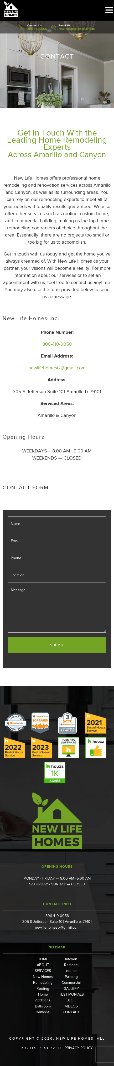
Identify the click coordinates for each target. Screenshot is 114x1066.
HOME (43, 959)
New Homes (43, 977)
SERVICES (43, 971)
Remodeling (43, 983)
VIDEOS (71, 1006)
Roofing (43, 989)
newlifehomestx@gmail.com (77, 28)
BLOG (71, 1000)
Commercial (71, 983)
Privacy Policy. (79, 1048)
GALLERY (71, 989)
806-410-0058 (37, 28)
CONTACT (71, 1012)
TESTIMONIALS (71, 994)
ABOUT (43, 965)
